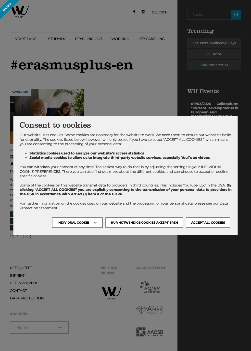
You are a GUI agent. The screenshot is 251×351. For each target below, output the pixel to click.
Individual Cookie (73, 222)
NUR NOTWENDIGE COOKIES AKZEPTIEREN (144, 222)
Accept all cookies (208, 222)
